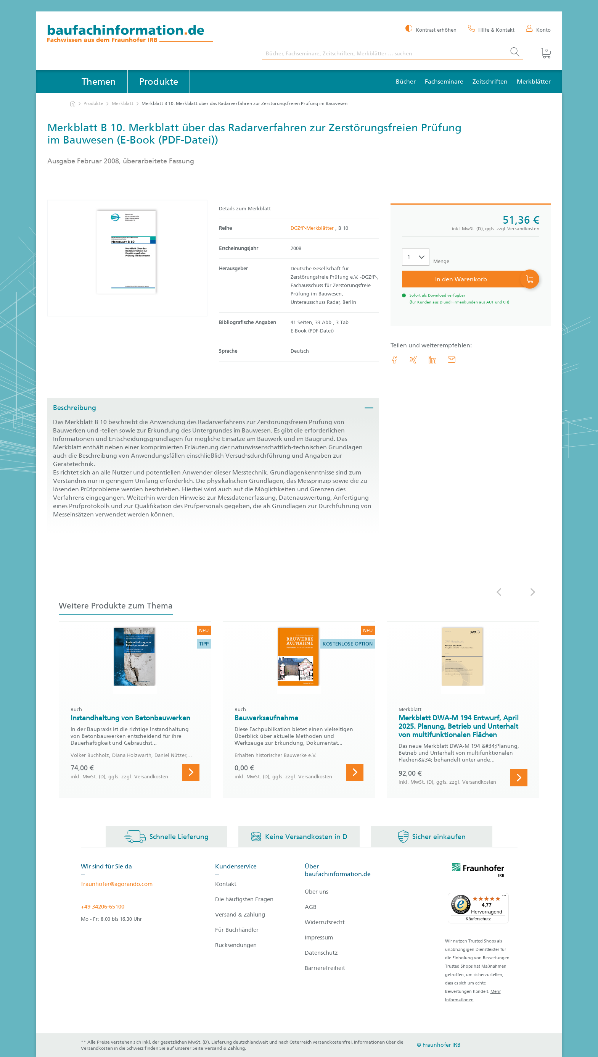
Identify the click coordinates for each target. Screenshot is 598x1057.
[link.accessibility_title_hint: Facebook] (394, 359)
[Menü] (504, 897)
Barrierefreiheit (325, 968)
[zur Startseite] (73, 104)
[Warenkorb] (541, 53)
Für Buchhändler (237, 929)
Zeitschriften (490, 81)
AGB (311, 907)
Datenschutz (321, 952)
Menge (441, 261)
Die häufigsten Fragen (244, 899)
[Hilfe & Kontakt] (491, 29)
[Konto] (538, 29)
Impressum (319, 937)
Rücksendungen (236, 945)
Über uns (316, 891)
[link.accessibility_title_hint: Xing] (413, 359)
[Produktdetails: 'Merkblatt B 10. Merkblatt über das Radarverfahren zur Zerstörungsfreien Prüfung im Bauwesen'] (127, 258)
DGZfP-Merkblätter (313, 228)
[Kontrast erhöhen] (431, 29)
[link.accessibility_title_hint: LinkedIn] (432, 359)
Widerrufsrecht (325, 922)
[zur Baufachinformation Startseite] (149, 34)
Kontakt (225, 884)
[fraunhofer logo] (478, 871)
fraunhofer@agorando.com (117, 884)
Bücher (406, 81)
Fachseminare (444, 81)
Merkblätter (534, 81)
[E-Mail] (451, 359)
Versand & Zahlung (240, 914)
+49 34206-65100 (102, 906)
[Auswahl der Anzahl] (415, 257)
